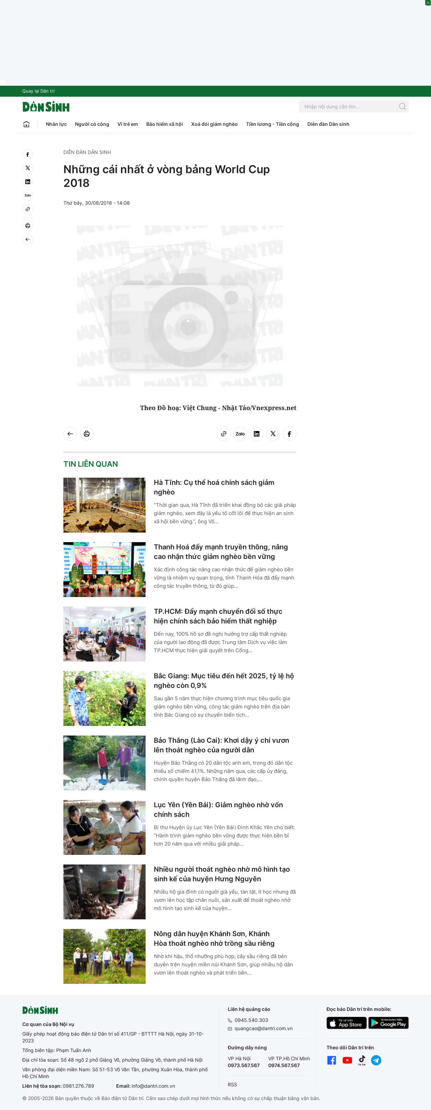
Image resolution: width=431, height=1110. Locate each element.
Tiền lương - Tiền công (272, 124)
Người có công (92, 124)
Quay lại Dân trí (38, 91)
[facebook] (27, 154)
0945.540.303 (251, 1020)
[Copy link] (27, 209)
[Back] (27, 239)
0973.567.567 (244, 1065)
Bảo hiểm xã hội (164, 124)
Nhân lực (56, 124)
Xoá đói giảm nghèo (214, 124)
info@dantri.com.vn (153, 1086)
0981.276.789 (78, 1086)
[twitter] (27, 168)
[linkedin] (27, 181)
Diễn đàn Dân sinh (328, 124)
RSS (232, 1084)
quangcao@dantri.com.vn (264, 1028)
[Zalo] (27, 195)
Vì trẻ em (128, 124)
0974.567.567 (284, 1065)
